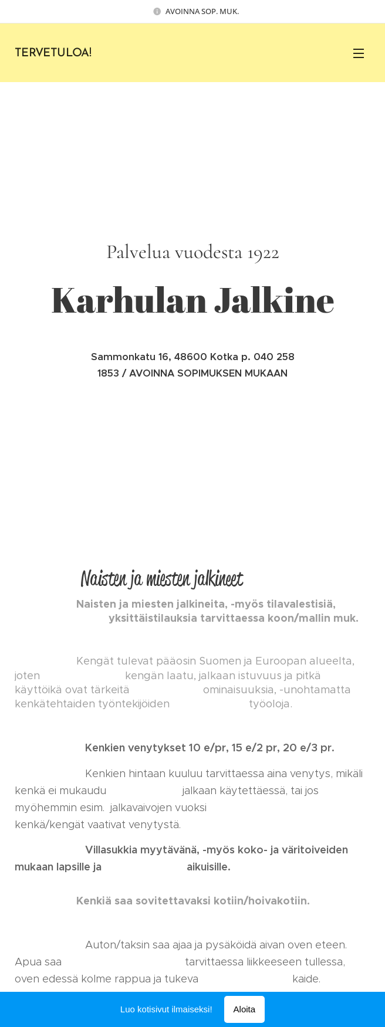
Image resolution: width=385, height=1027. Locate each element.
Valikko (358, 53)
